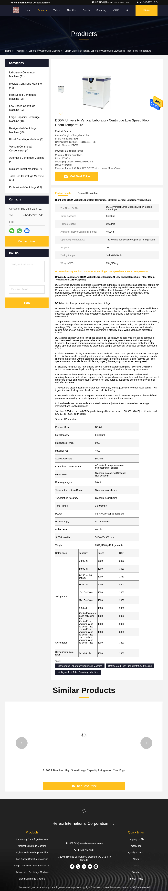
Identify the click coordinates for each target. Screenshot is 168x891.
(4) (20, 148)
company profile (136, 839)
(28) (22, 96)
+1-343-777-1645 (147, 2)
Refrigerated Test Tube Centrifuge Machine (130, 666)
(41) (25, 85)
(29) (25, 187)
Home (28, 10)
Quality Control (136, 852)
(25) (26, 178)
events (86, 10)
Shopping (101, 10)
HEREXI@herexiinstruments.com (111, 2)
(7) (26, 139)
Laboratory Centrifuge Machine (44, 51)
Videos (56, 10)
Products (42, 10)
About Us (71, 10)
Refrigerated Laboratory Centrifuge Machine (79, 666)
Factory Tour (135, 846)
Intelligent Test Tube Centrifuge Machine (77, 672)
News (136, 859)
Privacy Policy (136, 878)
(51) (22, 74)
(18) (24, 119)
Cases (136, 865)
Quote (146, 10)
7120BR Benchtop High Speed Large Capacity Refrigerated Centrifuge (84, 770)
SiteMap (136, 872)
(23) (22, 108)
